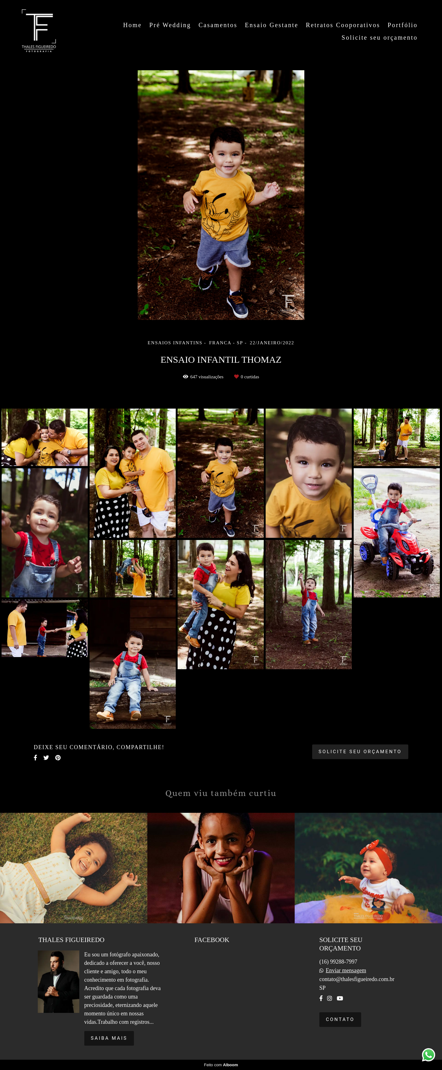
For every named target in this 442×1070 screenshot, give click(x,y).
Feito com (221, 1065)
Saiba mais (109, 1038)
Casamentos (218, 25)
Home (132, 25)
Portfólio (403, 25)
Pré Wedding (170, 25)
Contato (340, 1019)
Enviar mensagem (346, 970)
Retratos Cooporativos (343, 25)
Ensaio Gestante (271, 25)
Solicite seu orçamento (379, 37)
